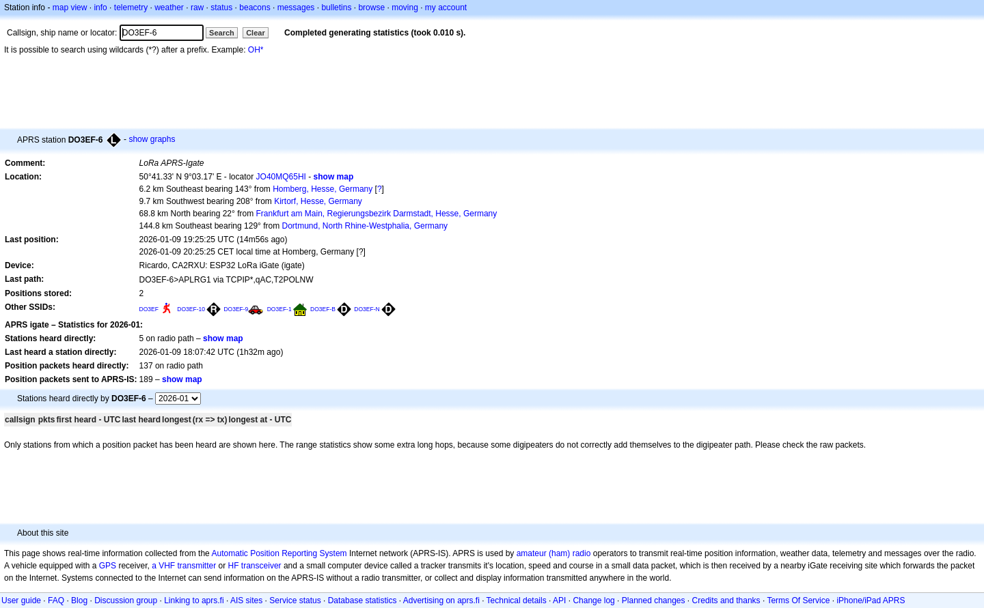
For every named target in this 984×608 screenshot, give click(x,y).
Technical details (517, 600)
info (100, 7)
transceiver (261, 565)
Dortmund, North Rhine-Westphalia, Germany (365, 226)
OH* (256, 50)
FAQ (56, 600)
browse (371, 7)
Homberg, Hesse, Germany (322, 189)
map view (70, 7)
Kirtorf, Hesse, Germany (318, 201)
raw (197, 7)
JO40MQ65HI (281, 177)
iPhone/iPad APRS (870, 600)
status (221, 7)
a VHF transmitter (184, 565)
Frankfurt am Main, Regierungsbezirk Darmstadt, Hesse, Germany (376, 213)
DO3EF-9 (235, 309)
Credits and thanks (726, 600)
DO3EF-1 (279, 309)
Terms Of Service (798, 600)
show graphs (151, 139)
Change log (593, 600)
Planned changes (653, 600)
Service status (294, 600)
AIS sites (246, 600)
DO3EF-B (323, 309)
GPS (107, 565)
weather (169, 7)
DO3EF (149, 309)
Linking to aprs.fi (193, 600)
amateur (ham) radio (554, 553)
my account (446, 7)
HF (233, 565)
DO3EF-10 (191, 309)
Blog (79, 600)
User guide (21, 600)
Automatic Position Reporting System (278, 553)
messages (296, 7)
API (559, 600)
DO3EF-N (366, 309)
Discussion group (125, 600)
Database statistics (362, 600)
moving (405, 7)
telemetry (131, 7)
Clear (255, 33)
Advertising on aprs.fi (441, 600)
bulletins (336, 7)
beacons (254, 7)
